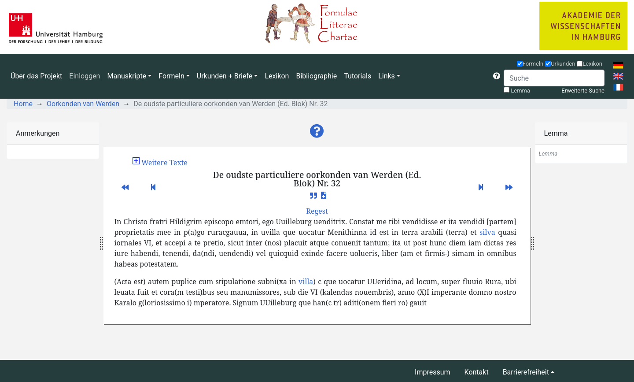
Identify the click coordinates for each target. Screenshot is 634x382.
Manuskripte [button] (126, 76)
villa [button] (306, 281)
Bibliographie (316, 76)
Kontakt (476, 372)
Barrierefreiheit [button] (526, 372)
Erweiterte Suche (583, 90)
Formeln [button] (171, 76)
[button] (496, 76)
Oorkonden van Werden (83, 104)
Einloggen (84, 76)
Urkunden (563, 63)
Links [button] (386, 76)
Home (23, 104)
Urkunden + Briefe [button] (225, 76)
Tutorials (357, 76)
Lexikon (277, 76)
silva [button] (487, 232)
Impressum (432, 372)
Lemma (520, 90)
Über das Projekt (36, 76)
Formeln (533, 63)
